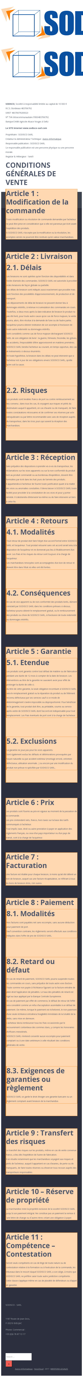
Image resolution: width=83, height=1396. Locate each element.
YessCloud (38, 1369)
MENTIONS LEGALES (59, 1369)
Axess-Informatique (52, 139)
